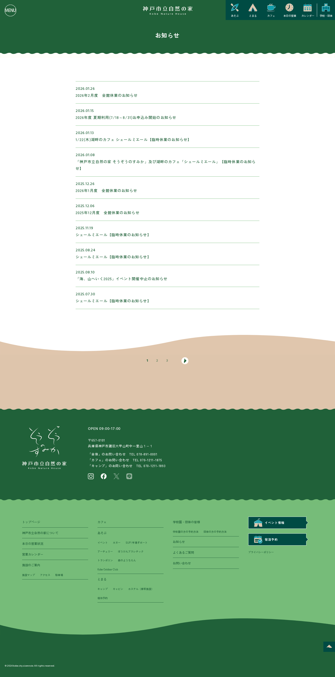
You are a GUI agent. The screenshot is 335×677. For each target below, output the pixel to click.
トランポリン (105, 560)
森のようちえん (127, 560)
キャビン (118, 589)
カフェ (102, 522)
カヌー (117, 542)
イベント (102, 542)
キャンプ (102, 589)
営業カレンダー (32, 554)
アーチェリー (105, 551)
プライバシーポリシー (261, 552)
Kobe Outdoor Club (107, 569)
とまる (102, 579)
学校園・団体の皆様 (186, 522)
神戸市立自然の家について (40, 533)
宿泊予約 (102, 598)
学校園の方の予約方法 (185, 531)
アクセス (45, 575)
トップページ (31, 522)
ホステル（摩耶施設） (141, 589)
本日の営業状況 (32, 543)
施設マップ (28, 575)
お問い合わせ (182, 563)
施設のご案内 (31, 565)
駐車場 (59, 575)
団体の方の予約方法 (215, 531)
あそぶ (102, 533)
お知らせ (179, 541)
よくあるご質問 (183, 552)
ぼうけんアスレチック (131, 551)
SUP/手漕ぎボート (136, 542)
